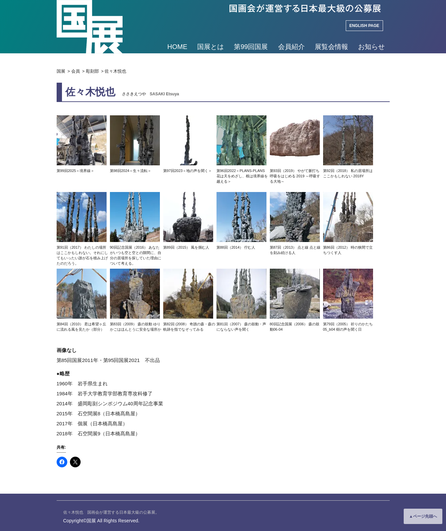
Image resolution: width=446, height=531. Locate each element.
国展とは (210, 46)
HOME (177, 46)
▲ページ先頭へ (423, 516)
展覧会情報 (331, 46)
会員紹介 (291, 46)
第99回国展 (251, 46)
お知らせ (371, 46)
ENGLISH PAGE (364, 25)
